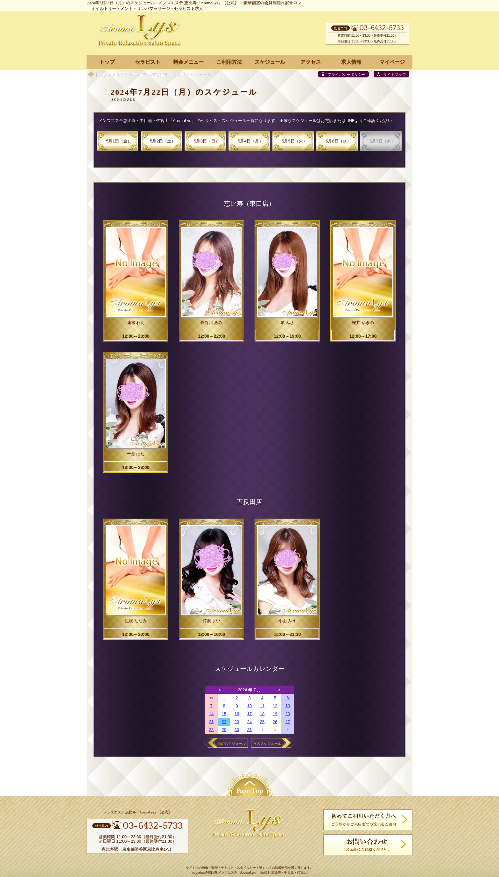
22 (224, 721)
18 (262, 713)
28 (211, 729)
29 (224, 729)
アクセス (310, 62)
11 (262, 705)
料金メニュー (188, 62)
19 (275, 713)
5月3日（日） (206, 141)
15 (224, 713)
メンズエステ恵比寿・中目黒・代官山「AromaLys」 (146, 120)
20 (287, 713)
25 (262, 721)
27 (287, 721)
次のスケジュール (267, 743)
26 (275, 721)
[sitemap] (391, 74)
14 (211, 713)
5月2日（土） (162, 141)
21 (211, 721)
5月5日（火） (294, 141)
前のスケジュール (232, 743)
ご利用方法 (229, 62)
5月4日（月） (250, 141)
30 (211, 697)
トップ (101, 74)
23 (237, 721)
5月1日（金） (118, 141)
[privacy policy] (343, 74)
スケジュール (124, 74)
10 (249, 705)
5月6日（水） (338, 141)
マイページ (392, 62)
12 (275, 705)
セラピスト (147, 62)
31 (249, 729)
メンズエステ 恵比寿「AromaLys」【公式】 (198, 2)
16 (237, 713)
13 (287, 705)
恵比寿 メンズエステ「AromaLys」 (233, 872)
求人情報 (351, 62)
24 (249, 721)
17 (249, 713)
